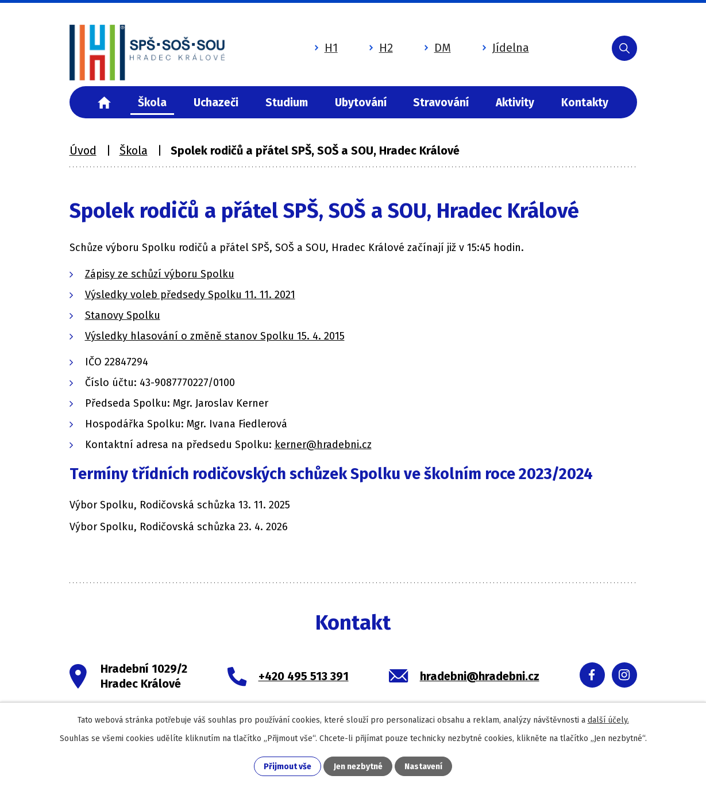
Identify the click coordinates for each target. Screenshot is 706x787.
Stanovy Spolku (122, 315)
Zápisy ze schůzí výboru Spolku (159, 274)
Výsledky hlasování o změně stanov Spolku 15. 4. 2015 (215, 336)
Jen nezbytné (358, 766)
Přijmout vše (287, 766)
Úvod (104, 102)
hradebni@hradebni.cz (479, 676)
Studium (286, 102)
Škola (152, 102)
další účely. (608, 720)
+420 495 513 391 (304, 676)
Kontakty (584, 102)
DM (442, 48)
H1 (331, 48)
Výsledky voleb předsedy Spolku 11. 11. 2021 (190, 294)
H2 (386, 48)
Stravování (441, 102)
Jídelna (510, 48)
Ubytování (361, 102)
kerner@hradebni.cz (323, 444)
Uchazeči (216, 102)
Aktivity (515, 102)
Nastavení (423, 766)
